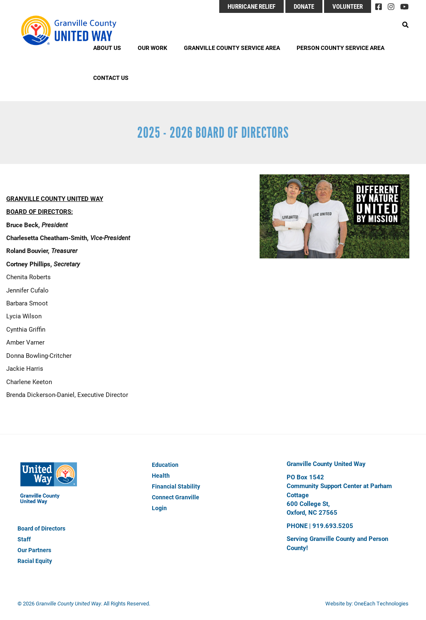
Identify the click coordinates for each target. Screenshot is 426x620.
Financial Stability (176, 486)
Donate (304, 6)
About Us (107, 48)
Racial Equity (34, 561)
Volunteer (347, 6)
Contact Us (111, 78)
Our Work (152, 48)
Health (161, 475)
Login (159, 508)
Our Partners (34, 550)
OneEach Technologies (381, 603)
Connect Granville (175, 497)
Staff (24, 539)
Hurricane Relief (251, 6)
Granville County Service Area (232, 48)
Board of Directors (41, 528)
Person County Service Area (340, 48)
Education (165, 465)
